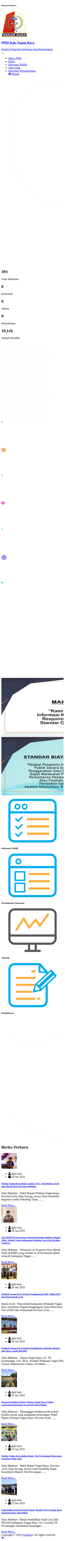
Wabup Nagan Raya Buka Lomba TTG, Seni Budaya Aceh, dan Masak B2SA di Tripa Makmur (30, 1185)
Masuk (13, 73)
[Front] (32, 42)
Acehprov (27, 1534)
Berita (11, 61)
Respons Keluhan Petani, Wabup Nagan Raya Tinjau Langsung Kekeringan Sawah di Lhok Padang (27, 1403)
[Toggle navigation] (2, 53)
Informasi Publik (17, 64)
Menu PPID (14, 58)
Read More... (8, 1205)
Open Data (14, 67)
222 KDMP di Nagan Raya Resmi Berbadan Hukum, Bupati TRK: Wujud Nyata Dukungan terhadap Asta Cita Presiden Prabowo (30, 1240)
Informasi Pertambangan (22, 70)
